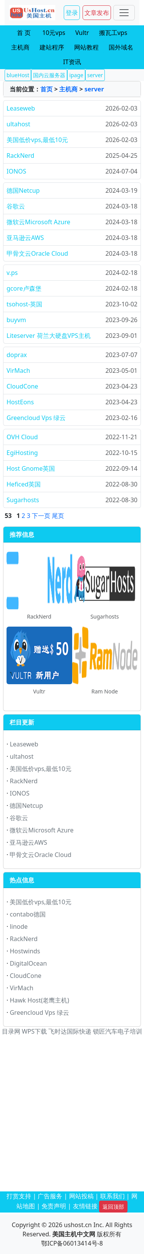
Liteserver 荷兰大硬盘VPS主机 (49, 335)
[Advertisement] (72, 1114)
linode (19, 926)
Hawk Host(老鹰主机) (39, 1000)
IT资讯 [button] (72, 62)
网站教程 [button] (86, 47)
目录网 (11, 1031)
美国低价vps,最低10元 (37, 140)
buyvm (16, 320)
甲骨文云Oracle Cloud (37, 253)
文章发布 (96, 12)
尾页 (58, 515)
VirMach (18, 370)
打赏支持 (19, 1196)
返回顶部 (113, 1206)
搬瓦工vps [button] (113, 32)
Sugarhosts (23, 500)
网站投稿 (81, 1196)
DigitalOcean (28, 963)
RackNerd (20, 155)
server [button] (95, 75)
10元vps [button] (53, 32)
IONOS (16, 171)
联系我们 (112, 1196)
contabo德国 (28, 914)
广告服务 (50, 1196)
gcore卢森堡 (24, 288)
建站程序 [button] (52, 47)
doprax (17, 355)
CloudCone (22, 386)
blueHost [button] (18, 75)
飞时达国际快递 (69, 1031)
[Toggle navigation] (124, 12)
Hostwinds (25, 951)
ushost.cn (78, 1225)
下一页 (41, 515)
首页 (46, 89)
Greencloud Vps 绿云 (36, 418)
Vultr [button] (82, 32)
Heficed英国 (24, 484)
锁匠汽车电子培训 (117, 1031)
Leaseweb (21, 108)
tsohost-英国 (24, 304)
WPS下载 (34, 1031)
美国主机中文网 (73, 1234)
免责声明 (53, 1206)
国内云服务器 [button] (49, 75)
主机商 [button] (20, 47)
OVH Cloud (22, 437)
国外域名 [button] (121, 47)
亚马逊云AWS (25, 237)
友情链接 (85, 1206)
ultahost (18, 124)
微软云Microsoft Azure (38, 222)
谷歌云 (16, 206)
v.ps (12, 272)
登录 (72, 12)
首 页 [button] (24, 32)
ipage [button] (76, 75)
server (94, 89)
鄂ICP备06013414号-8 (72, 1243)
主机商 (68, 89)
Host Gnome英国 (31, 468)
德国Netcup (23, 190)
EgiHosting (22, 452)
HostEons (20, 402)
